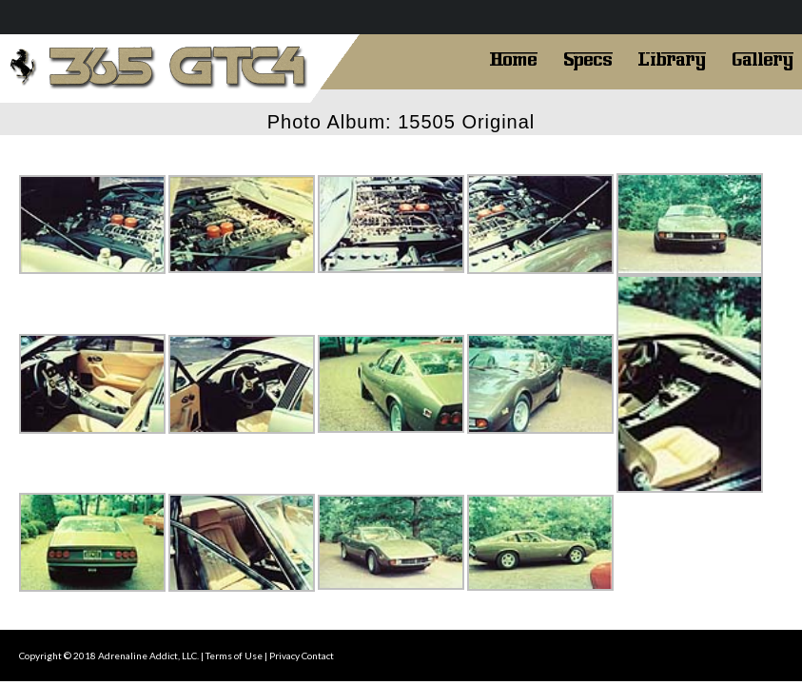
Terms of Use (234, 655)
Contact (318, 655)
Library (672, 57)
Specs (588, 57)
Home (513, 57)
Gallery (762, 57)
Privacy (284, 655)
